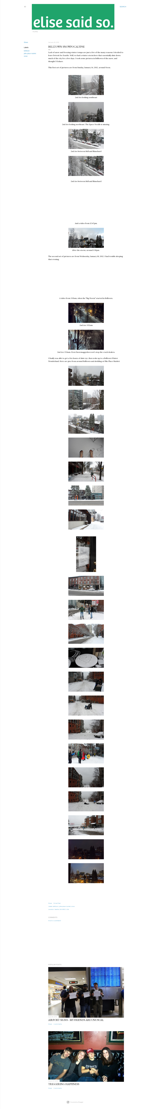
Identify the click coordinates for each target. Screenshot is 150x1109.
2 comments (58, 1088)
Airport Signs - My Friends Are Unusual (76, 1020)
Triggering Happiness (63, 1084)
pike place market (30, 53)
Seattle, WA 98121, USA (61, 909)
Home (35, 32)
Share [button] (26, 42)
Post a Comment (54, 920)
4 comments (58, 1024)
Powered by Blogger (75, 1102)
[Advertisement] (86, 942)
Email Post (57, 903)
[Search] (123, 6)
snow (26, 56)
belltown (27, 51)
